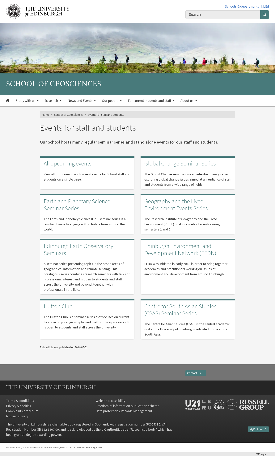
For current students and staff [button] (150, 101)
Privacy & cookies (18, 406)
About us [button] (187, 101)
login (262, 454)
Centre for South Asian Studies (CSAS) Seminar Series (180, 310)
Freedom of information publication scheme (127, 406)
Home (45, 114)
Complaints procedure (22, 411)
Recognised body (143, 429)
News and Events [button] (80, 101)
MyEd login (258, 429)
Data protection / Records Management (124, 411)
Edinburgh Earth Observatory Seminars (78, 249)
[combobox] (223, 14)
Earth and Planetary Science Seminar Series (77, 204)
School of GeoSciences (68, 114)
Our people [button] (110, 101)
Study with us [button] (26, 101)
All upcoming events (67, 163)
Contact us (195, 373)
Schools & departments (242, 6)
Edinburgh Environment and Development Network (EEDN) (180, 249)
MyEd (265, 6)
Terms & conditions (20, 400)
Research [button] (52, 101)
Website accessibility (110, 400)
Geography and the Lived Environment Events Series (176, 204)
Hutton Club (58, 306)
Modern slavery (17, 416)
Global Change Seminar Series (180, 163)
